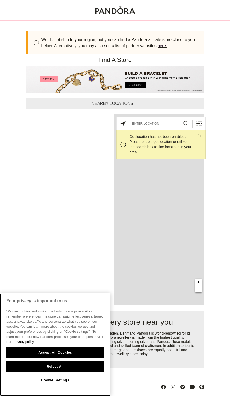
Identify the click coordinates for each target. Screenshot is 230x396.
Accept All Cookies (55, 352)
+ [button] (198, 282)
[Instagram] (173, 387)
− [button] (198, 289)
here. (162, 46)
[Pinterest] (201, 387)
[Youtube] (192, 387)
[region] (55, 344)
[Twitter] (182, 387)
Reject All (55, 366)
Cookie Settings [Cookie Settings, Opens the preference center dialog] (55, 380)
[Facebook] (163, 387)
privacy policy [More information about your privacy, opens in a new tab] (24, 342)
